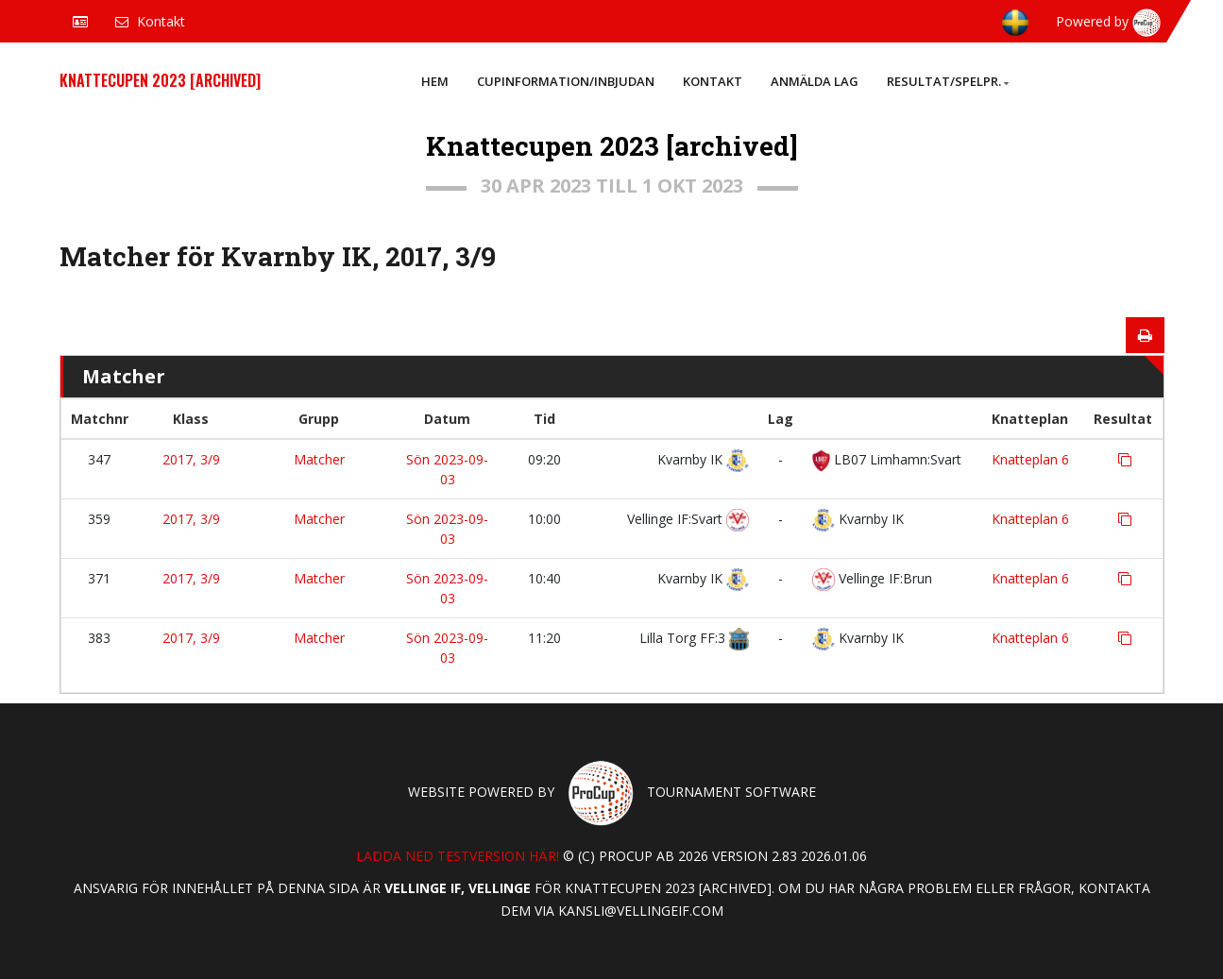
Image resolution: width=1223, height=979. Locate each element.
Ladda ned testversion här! (457, 856)
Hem (435, 81)
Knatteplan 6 (1030, 459)
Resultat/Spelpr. (948, 81)
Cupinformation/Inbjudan (565, 81)
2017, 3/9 (191, 459)
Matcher (319, 459)
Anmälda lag (814, 81)
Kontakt (712, 81)
